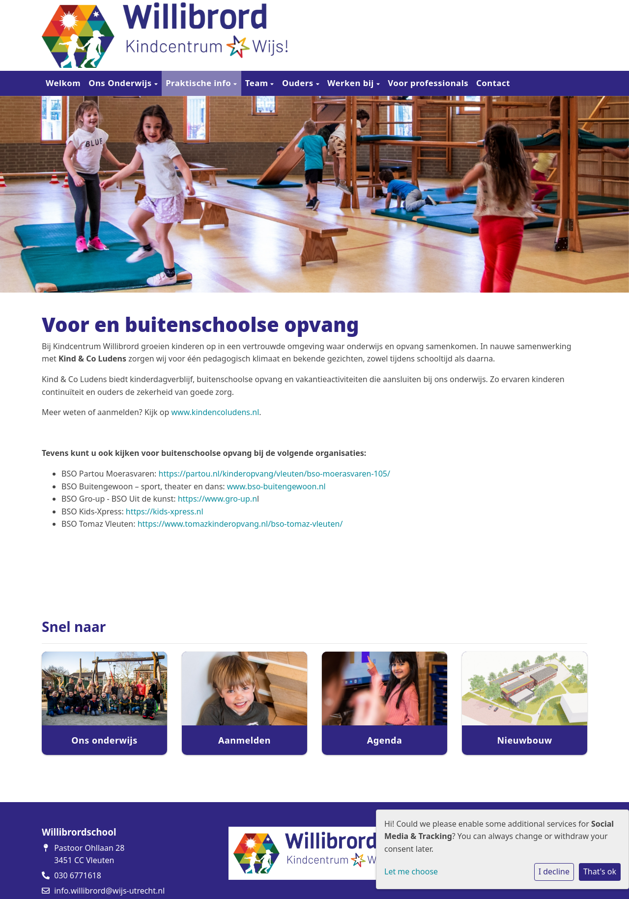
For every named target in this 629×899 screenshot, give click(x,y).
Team (258, 83)
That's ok (599, 871)
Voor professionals (428, 83)
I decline (554, 871)
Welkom (63, 83)
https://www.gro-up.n (217, 498)
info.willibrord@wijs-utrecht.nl (109, 890)
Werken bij (351, 83)
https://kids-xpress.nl (164, 511)
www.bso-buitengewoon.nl (276, 486)
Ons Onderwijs (121, 83)
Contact (493, 83)
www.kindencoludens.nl (215, 412)
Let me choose (411, 871)
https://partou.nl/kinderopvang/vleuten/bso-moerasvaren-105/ (274, 473)
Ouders (299, 83)
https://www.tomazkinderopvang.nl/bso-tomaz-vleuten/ (240, 523)
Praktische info (199, 83)
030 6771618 (77, 875)
